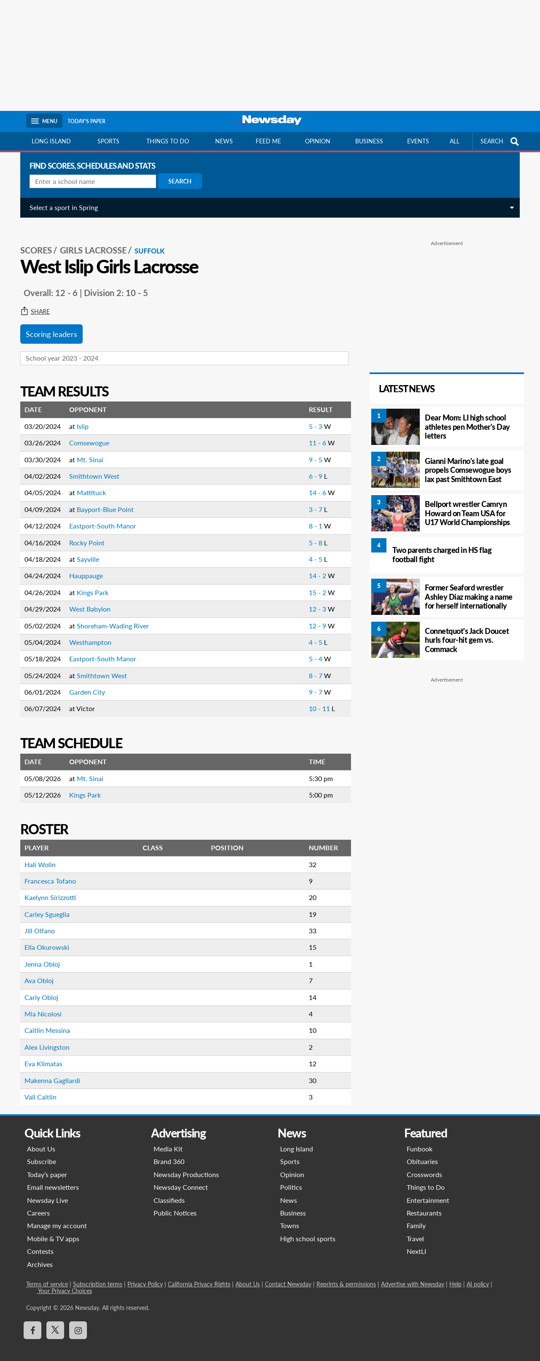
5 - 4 (310, 649)
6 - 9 (310, 467)
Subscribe (41, 1152)
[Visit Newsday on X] (55, 1321)
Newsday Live (47, 1191)
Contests (40, 1242)
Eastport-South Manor (99, 516)
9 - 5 (310, 450)
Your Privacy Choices (64, 1281)
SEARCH (501, 141)
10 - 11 (314, 699)
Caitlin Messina (44, 1021)
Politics (291, 1178)
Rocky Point (83, 533)
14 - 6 (312, 483)
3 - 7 (310, 500)
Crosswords (424, 1165)
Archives (40, 1255)
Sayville (84, 550)
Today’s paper (47, 1165)
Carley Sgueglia (43, 905)
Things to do (167, 141)
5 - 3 (310, 417)
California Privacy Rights (199, 1274)
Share (31, 302)
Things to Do (426, 1178)
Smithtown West (91, 467)
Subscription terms (97, 1274)
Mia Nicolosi (39, 1004)
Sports (108, 141)
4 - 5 (310, 550)
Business (369, 141)
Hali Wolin (36, 855)
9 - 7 (310, 683)
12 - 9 (312, 616)
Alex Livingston (43, 1038)
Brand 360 (169, 1152)
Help (455, 1274)
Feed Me (268, 141)
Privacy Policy (145, 1274)
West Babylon (86, 600)
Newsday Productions (186, 1165)
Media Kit (168, 1139)
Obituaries (422, 1152)
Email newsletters (53, 1178)
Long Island (51, 141)
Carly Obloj (38, 988)
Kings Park (89, 583)
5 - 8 (310, 533)
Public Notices (175, 1203)
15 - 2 (312, 583)
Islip (79, 417)
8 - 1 (310, 516)
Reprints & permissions (346, 1274)
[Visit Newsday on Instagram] (78, 1321)
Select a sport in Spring (60, 207)
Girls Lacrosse (90, 241)
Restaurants (424, 1203)
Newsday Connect (181, 1178)
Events (418, 141)
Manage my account (57, 1216)
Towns (289, 1216)
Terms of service (47, 1274)
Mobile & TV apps (53, 1229)
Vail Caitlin (37, 1087)
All (454, 141)
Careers (38, 1203)
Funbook (419, 1139)
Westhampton (87, 633)
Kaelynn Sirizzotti (47, 888)
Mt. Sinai (86, 450)
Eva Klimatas (40, 1054)
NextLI (416, 1242)
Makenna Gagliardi (49, 1071)
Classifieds (169, 1191)
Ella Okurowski (43, 938)
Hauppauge (83, 566)
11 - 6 (312, 433)
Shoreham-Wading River (109, 616)
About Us (41, 1139)
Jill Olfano (36, 921)
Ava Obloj (35, 971)
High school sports (307, 1229)
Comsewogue (86, 433)
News (224, 141)
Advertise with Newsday (412, 1274)
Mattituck (88, 483)
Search (176, 181)
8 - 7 (310, 666)
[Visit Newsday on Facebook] (32, 1321)
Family (416, 1216)
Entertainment (428, 1191)
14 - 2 (312, 566)
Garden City (84, 683)
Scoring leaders (48, 324)
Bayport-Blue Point (101, 500)
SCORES (33, 241)
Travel (415, 1229)
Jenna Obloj (39, 955)
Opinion (317, 141)
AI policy (478, 1274)
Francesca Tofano (47, 872)
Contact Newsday (288, 1274)
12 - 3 (312, 600)
